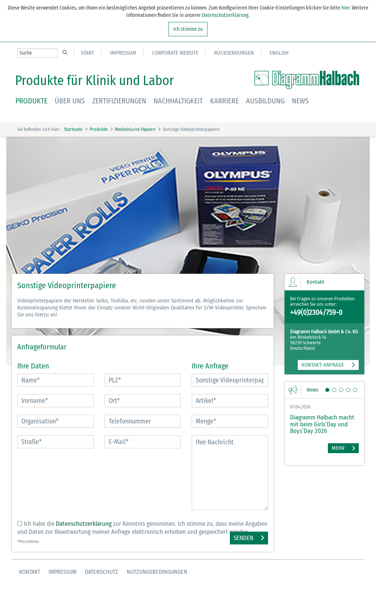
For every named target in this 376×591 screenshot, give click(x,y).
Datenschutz (101, 571)
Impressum (123, 52)
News (300, 100)
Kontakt (29, 571)
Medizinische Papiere (135, 129)
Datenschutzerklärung (225, 15)
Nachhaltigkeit (178, 100)
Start (87, 52)
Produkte (31, 100)
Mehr (338, 448)
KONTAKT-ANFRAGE (322, 364)
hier (345, 8)
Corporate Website (175, 52)
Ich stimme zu (188, 29)
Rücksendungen (234, 52)
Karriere (224, 100)
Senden (243, 538)
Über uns (70, 100)
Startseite (73, 129)
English (279, 52)
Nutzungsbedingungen (157, 571)
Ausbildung (265, 100)
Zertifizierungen (119, 100)
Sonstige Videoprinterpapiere (191, 129)
